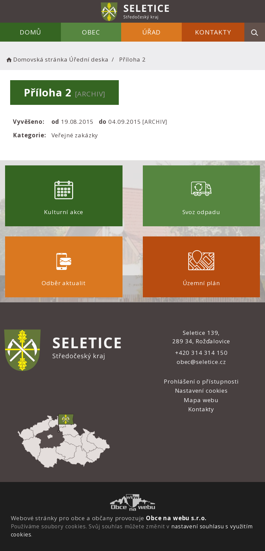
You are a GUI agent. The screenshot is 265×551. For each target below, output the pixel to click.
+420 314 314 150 (201, 353)
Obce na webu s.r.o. (176, 518)
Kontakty (213, 32)
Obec (91, 32)
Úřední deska (88, 59)
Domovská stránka (36, 59)
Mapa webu (201, 400)
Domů (30, 32)
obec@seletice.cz (201, 362)
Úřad (151, 32)
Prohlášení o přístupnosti (201, 381)
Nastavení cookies (201, 390)
